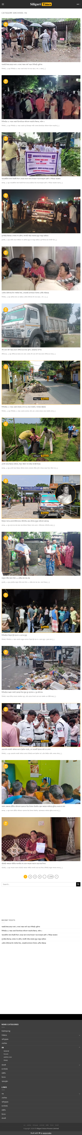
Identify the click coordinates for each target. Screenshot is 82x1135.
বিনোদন (4, 1077)
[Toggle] (79, 1035)
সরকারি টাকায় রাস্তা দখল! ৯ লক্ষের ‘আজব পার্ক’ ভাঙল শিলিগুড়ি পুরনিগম (21, 926)
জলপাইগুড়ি (5, 1069)
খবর (3, 1047)
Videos (4, 1035)
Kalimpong (6, 1031)
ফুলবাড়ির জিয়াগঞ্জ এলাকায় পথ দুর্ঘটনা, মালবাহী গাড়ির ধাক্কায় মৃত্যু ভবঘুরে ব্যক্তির (24, 939)
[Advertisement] (15, 902)
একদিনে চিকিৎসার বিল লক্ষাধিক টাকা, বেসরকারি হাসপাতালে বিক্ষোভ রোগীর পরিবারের (24, 943)
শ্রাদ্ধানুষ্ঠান (5, 1081)
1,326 (50, 876)
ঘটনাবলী (4, 1065)
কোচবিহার (4, 1043)
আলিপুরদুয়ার (5, 1039)
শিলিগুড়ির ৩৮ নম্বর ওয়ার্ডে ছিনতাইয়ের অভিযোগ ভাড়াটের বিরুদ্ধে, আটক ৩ (22, 931)
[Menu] (3, 4)
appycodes (47, 1133)
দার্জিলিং (4, 1073)
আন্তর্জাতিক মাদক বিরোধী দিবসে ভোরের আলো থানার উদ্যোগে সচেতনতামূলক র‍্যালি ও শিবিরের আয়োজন (29, 935)
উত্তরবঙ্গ (6, 1054)
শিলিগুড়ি (6, 1060)
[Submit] (78, 884)
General (6, 1051)
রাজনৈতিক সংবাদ (8, 1057)
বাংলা (78, 4)
